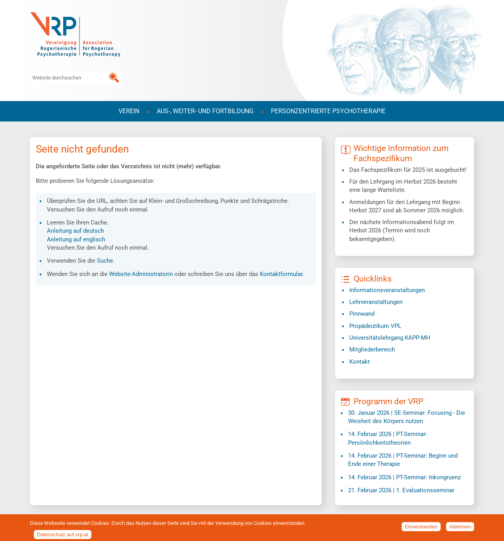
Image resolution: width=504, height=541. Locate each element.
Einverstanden (421, 529)
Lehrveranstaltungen (375, 301)
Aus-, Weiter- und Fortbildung (205, 111)
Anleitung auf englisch (76, 239)
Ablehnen (460, 529)
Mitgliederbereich (372, 349)
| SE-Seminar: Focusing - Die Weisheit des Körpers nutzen (406, 417)
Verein (129, 111)
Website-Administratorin (141, 274)
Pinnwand (361, 313)
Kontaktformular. (282, 274)
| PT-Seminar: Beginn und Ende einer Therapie (403, 459)
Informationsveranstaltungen (387, 290)
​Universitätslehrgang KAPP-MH (389, 337)
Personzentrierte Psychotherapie (328, 111)
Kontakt (359, 361)
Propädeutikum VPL (375, 325)
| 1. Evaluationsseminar (401, 490)
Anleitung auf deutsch (75, 230)
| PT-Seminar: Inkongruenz (404, 477)
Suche (105, 260)
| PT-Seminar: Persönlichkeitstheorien (387, 438)
